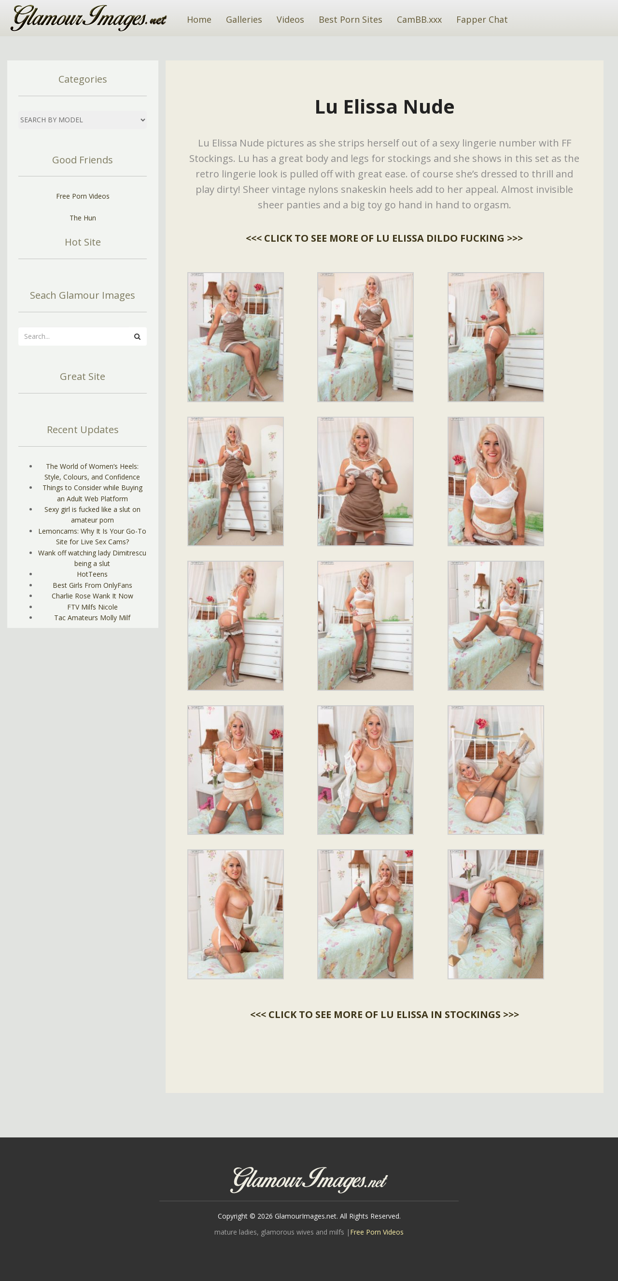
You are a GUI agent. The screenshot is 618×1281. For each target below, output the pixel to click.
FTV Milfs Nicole (92, 606)
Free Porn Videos (83, 196)
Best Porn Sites (350, 19)
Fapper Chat (482, 19)
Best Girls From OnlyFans (92, 585)
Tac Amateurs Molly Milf (92, 617)
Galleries (244, 19)
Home (199, 19)
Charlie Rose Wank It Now (92, 595)
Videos (290, 19)
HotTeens (92, 574)
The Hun (83, 217)
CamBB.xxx (419, 19)
